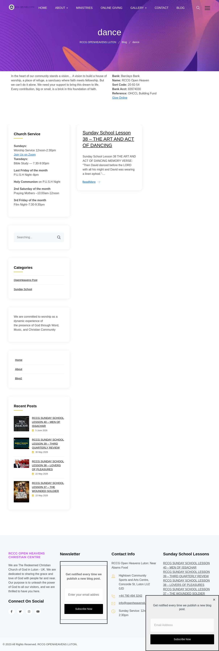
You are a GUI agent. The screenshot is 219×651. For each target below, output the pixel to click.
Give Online (119, 97)
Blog (180, 7)
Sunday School (23, 289)
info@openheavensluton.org (137, 603)
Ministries (84, 7)
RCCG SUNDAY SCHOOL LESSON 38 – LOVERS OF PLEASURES (48, 465)
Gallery (137, 7)
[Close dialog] (214, 600)
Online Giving (111, 7)
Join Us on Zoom (25, 154)
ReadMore (89, 181)
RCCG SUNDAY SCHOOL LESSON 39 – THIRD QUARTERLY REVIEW (48, 443)
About (60, 7)
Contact (162, 7)
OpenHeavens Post (25, 279)
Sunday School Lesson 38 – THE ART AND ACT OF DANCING (108, 139)
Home (42, 7)
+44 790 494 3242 (130, 595)
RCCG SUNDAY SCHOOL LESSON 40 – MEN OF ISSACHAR (48, 421)
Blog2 (18, 378)
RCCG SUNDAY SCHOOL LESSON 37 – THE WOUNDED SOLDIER (48, 486)
